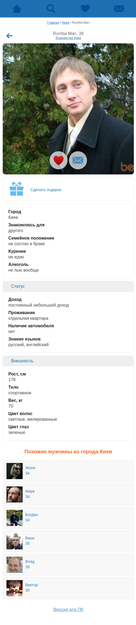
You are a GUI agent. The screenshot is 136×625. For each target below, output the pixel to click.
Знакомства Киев (68, 38)
